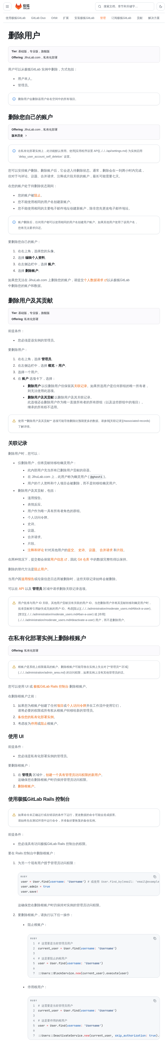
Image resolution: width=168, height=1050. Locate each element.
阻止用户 (40, 568)
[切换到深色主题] (161, 6)
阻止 (37, 195)
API (21, 588)
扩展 (66, 18)
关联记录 (80, 385)
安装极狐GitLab (84, 18)
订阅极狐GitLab (121, 18)
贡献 (140, 18)
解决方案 (154, 18)
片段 (120, 549)
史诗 (81, 549)
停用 (34, 722)
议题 (92, 549)
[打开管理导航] (7, 6)
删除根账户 (26, 785)
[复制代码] (154, 875)
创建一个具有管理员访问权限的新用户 (73, 774)
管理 (103, 18)
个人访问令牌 (76, 705)
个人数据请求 (95, 280)
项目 (60, 705)
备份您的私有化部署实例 (36, 716)
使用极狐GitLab (15, 18)
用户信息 (58, 559)
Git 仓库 (83, 559)
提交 (71, 549)
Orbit (54, 18)
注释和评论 (36, 549)
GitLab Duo (38, 18)
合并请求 (106, 549)
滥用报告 (27, 578)
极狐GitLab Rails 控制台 (51, 685)
